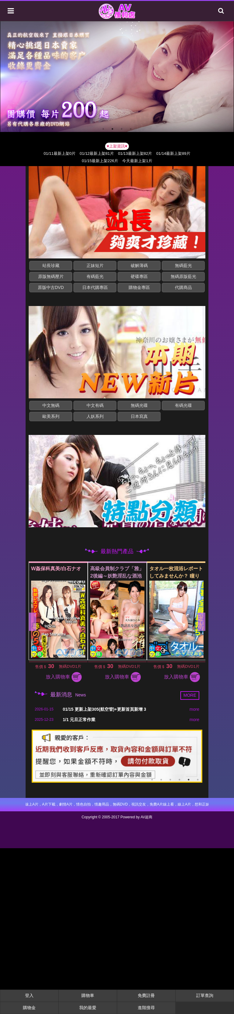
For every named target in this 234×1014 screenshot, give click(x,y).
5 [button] (189, 780)
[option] (117, 76)
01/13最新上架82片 (135, 153)
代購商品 (183, 287)
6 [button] (198, 780)
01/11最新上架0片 (60, 153)
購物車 (87, 995)
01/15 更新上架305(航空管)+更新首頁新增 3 (104, 709)
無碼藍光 (183, 265)
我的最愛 (87, 1007)
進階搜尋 (146, 1007)
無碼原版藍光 (183, 276)
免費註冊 (146, 995)
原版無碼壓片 (51, 276)
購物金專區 (139, 287)
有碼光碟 (183, 405)
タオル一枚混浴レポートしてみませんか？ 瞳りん (181, 576)
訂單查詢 (204, 995)
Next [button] (201, 622)
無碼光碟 (139, 405)
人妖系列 (95, 416)
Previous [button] (32, 622)
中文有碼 (95, 405)
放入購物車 (69, 676)
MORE (189, 695)
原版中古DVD (51, 287)
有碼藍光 (95, 276)
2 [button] (112, 129)
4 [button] (131, 129)
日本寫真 (139, 416)
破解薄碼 (139, 265)
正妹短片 (95, 265)
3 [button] (122, 129)
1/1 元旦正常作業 (79, 719)
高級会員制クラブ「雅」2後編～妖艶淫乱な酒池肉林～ (122, 576)
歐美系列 (50, 416)
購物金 (29, 1007)
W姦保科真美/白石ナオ (62, 568)
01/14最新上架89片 (173, 153)
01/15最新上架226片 (100, 160)
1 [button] (103, 129)
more (194, 709)
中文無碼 (50, 405)
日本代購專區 (95, 287)
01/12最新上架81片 (97, 153)
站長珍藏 (50, 265)
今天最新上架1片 (137, 160)
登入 (29, 995)
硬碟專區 (139, 276)
